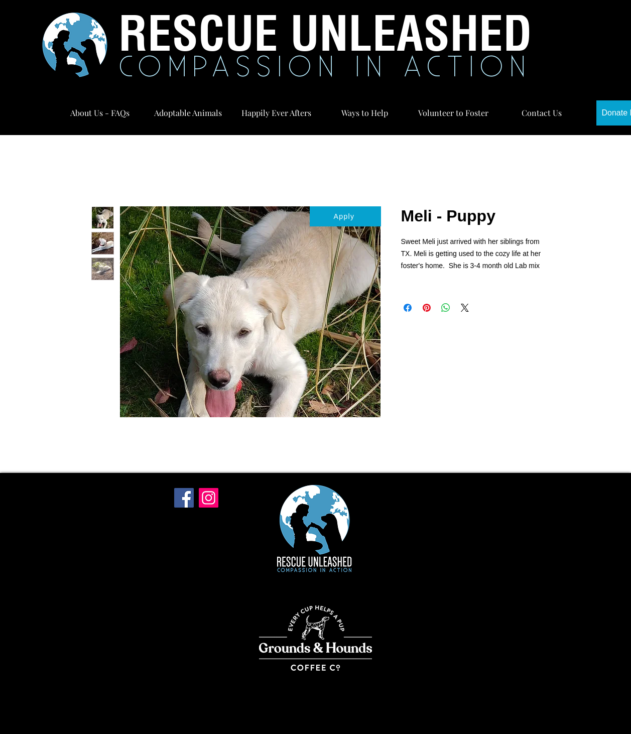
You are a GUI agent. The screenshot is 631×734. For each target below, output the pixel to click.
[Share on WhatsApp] (446, 308)
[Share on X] (465, 308)
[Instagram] (208, 498)
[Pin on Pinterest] (427, 308)
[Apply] (345, 216)
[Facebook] (184, 498)
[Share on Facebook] (408, 308)
